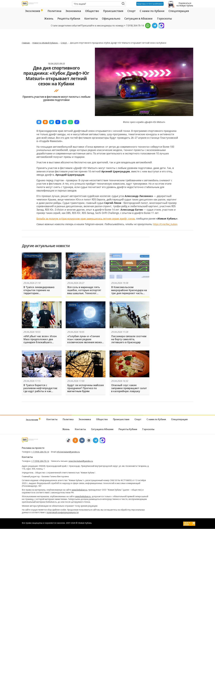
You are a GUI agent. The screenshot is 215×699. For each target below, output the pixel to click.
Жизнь (48, 18)
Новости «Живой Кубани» (45, 42)
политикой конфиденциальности (63, 512)
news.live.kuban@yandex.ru (81, 461)
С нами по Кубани (152, 11)
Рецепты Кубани (68, 18)
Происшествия (113, 11)
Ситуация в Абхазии (138, 18)
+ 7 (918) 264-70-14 (40, 452)
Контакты (91, 18)
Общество (92, 11)
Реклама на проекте (33, 447)
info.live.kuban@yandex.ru (68, 452)
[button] (38, 122)
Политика (54, 11)
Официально (111, 18)
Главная (26, 42)
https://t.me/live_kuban (165, 224)
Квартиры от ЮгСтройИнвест (150, 3)
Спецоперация (179, 11)
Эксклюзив (34, 11)
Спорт (131, 11)
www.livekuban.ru (79, 489)
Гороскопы (164, 18)
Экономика (73, 11)
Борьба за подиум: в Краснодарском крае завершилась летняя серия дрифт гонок (85, 218)
